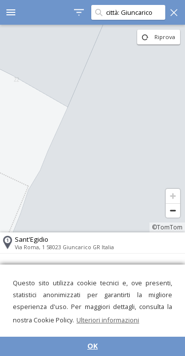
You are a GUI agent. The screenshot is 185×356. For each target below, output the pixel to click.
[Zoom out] (173, 210)
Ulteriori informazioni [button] (107, 319)
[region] (92, 128)
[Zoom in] (173, 196)
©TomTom (167, 227)
